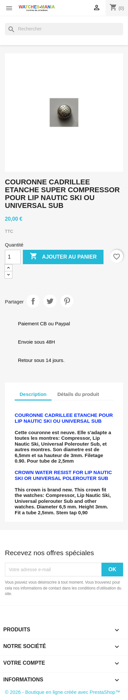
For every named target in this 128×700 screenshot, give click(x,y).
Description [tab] (33, 394)
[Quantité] (13, 257)
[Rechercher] (64, 29)
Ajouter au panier (63, 256)
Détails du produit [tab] (78, 394)
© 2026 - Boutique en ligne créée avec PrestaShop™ (62, 692)
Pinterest (66, 301)
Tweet (49, 301)
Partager (33, 301)
